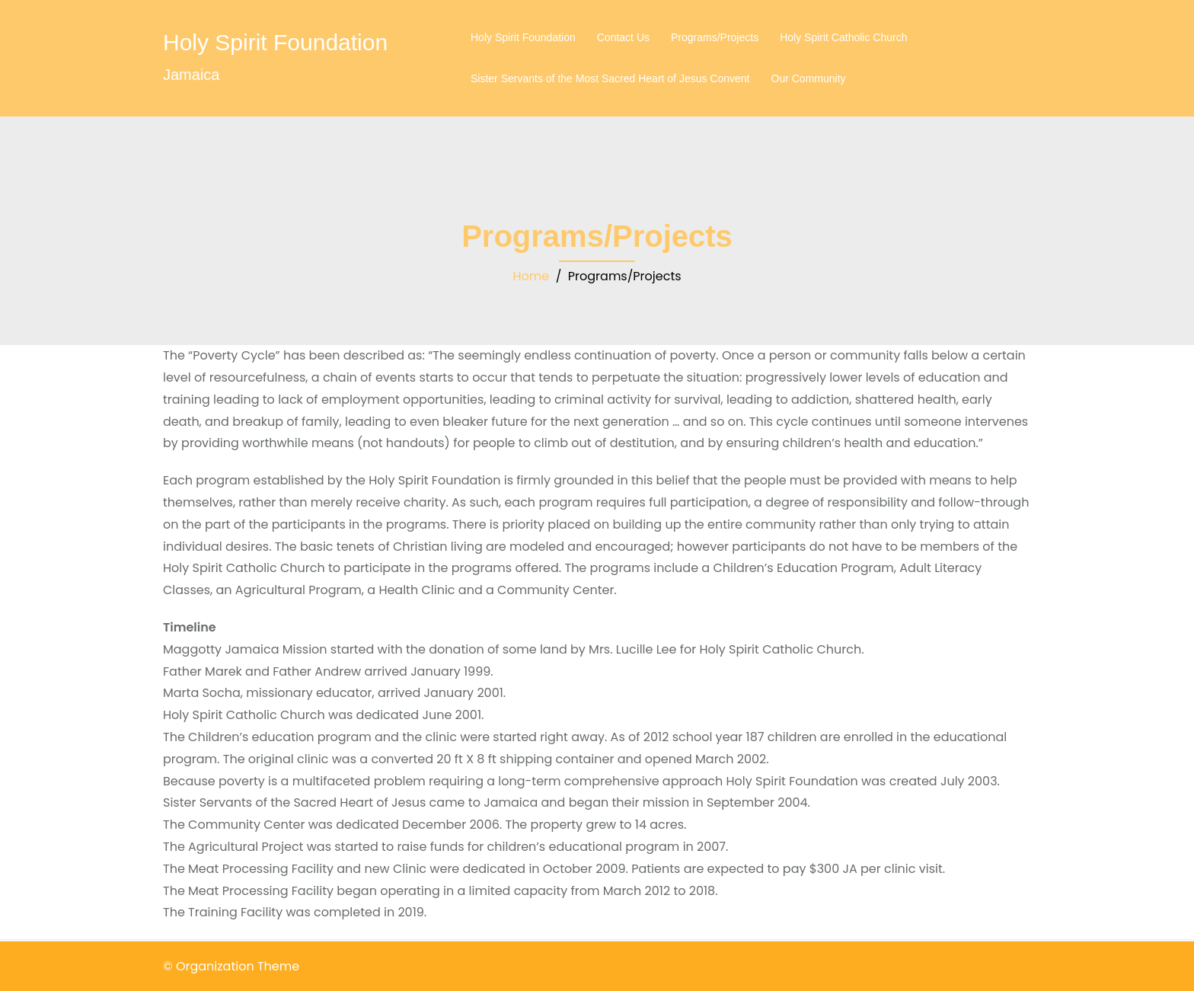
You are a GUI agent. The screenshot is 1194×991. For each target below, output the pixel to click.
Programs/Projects (714, 37)
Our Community (808, 78)
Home (530, 276)
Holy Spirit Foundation (275, 42)
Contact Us (623, 37)
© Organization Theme (231, 966)
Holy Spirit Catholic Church (843, 37)
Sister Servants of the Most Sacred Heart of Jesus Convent (610, 78)
